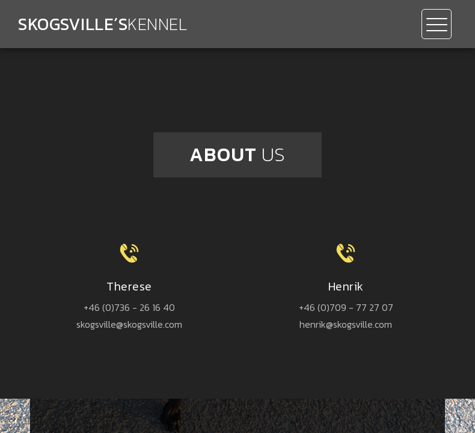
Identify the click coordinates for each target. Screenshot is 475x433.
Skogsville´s (102, 24)
